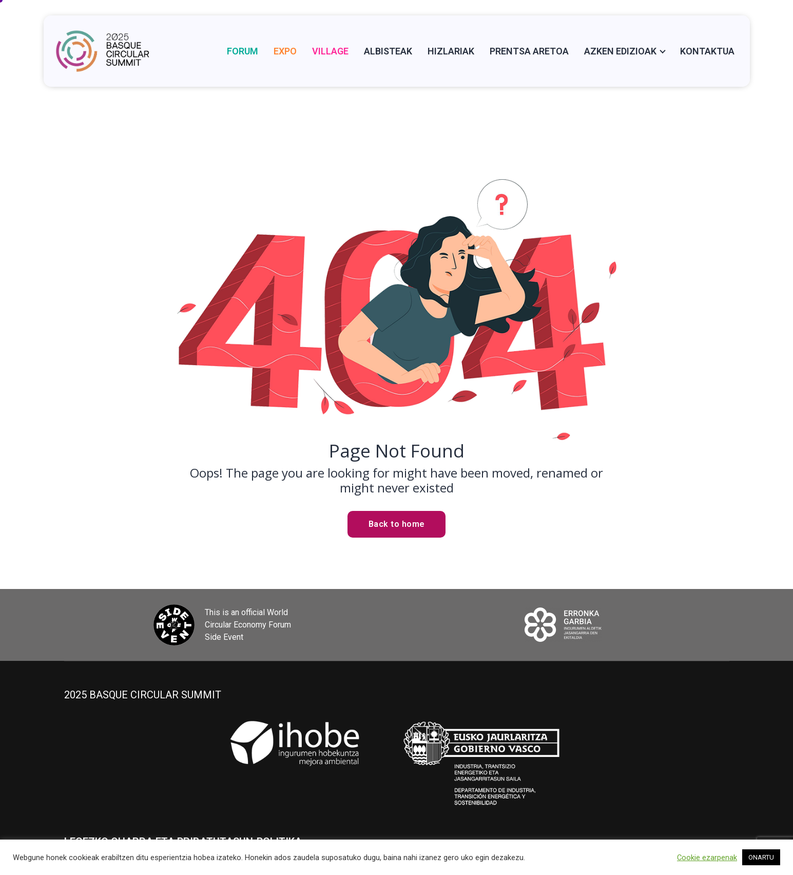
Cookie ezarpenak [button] (707, 857)
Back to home (397, 524)
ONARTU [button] (761, 857)
